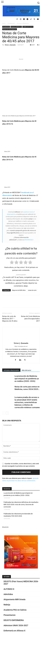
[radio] (12, 274)
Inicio (3, 23)
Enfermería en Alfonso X (14, 642)
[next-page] (7, 424)
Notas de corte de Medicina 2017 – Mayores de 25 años (9, 330)
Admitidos (8, 605)
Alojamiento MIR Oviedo (14, 611)
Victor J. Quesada (10, 45)
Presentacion (9, 626)
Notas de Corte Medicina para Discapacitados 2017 (30, 330)
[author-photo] (21, 351)
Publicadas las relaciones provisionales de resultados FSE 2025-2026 (18, 526)
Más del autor (26, 382)
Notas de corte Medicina (9, 29)
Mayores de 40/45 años (19, 301)
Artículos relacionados (11, 382)
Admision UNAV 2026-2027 (16, 637)
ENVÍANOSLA (28, 251)
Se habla (7, 588)
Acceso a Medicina (23, 23)
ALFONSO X (9, 600)
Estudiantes (11, 23)
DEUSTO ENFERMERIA (14, 631)
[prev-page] (3, 424)
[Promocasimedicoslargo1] (21, 87)
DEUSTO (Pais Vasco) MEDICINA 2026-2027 (21, 594)
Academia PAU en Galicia (15, 621)
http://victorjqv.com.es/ (21, 357)
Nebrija (7, 616)
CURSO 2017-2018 (28, 27)
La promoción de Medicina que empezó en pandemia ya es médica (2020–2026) (27, 390)
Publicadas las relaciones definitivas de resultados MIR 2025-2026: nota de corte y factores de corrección (21, 516)
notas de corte (32, 301)
